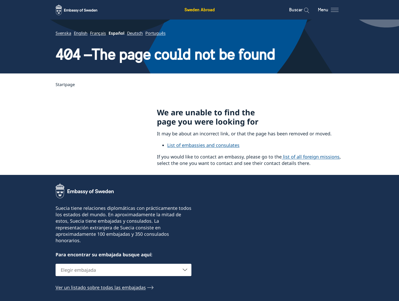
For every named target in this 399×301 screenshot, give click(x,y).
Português (155, 33)
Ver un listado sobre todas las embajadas (101, 287)
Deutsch (135, 33)
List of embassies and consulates (203, 145)
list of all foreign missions (311, 157)
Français (98, 33)
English (80, 33)
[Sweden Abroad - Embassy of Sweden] (81, 9)
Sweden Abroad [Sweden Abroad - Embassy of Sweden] (199, 10)
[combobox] (123, 270)
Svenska (63, 33)
